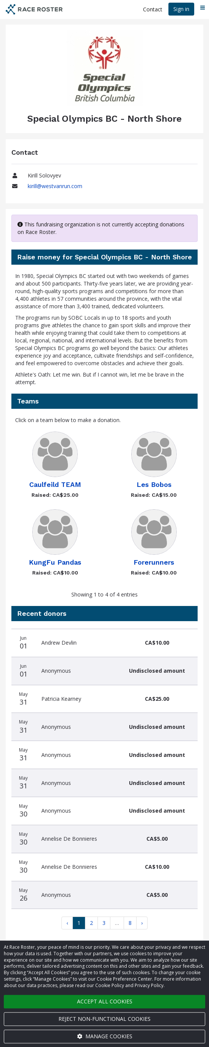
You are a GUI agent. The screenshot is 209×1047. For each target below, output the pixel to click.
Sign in (181, 9)
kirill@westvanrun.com (55, 186)
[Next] (142, 923)
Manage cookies (104, 1036)
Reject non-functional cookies (104, 1018)
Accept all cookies (104, 1001)
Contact (152, 9)
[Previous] (67, 923)
